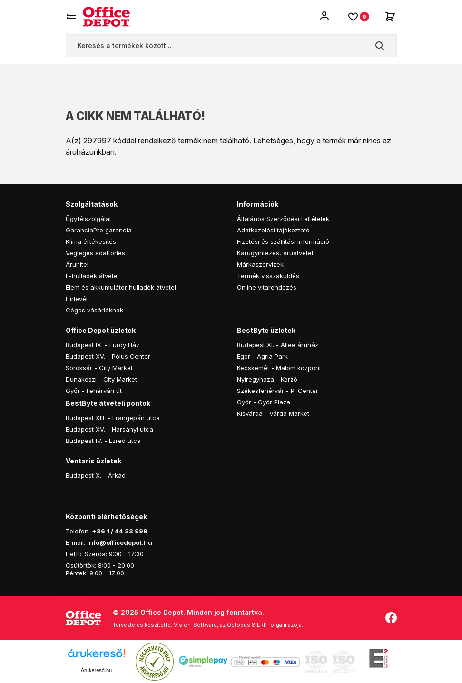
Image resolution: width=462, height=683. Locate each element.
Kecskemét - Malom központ (279, 368)
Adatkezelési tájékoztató (273, 230)
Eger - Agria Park (262, 356)
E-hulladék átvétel (92, 276)
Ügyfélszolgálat (88, 218)
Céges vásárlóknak (94, 310)
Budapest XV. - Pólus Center (108, 356)
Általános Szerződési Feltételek (283, 218)
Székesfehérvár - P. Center (277, 390)
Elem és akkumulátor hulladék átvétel (121, 287)
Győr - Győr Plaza (263, 402)
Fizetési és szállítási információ (283, 241)
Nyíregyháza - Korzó (267, 379)
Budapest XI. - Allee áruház (277, 345)
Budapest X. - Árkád (96, 475)
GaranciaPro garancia (99, 230)
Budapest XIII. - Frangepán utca (113, 418)
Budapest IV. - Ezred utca (103, 440)
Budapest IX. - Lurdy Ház (102, 345)
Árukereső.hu (96, 670)
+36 (98, 531)
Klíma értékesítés (91, 241)
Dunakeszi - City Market (101, 379)
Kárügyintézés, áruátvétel (275, 253)
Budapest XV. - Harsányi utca (109, 429)
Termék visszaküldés (268, 276)
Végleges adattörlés (95, 253)
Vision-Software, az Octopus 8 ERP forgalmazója (238, 625)
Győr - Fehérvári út (94, 390)
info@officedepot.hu (119, 542)
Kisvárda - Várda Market (273, 413)
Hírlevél (77, 298)
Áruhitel (77, 264)
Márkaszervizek (260, 264)
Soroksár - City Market (99, 368)
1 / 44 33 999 (126, 531)
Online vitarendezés (266, 287)
